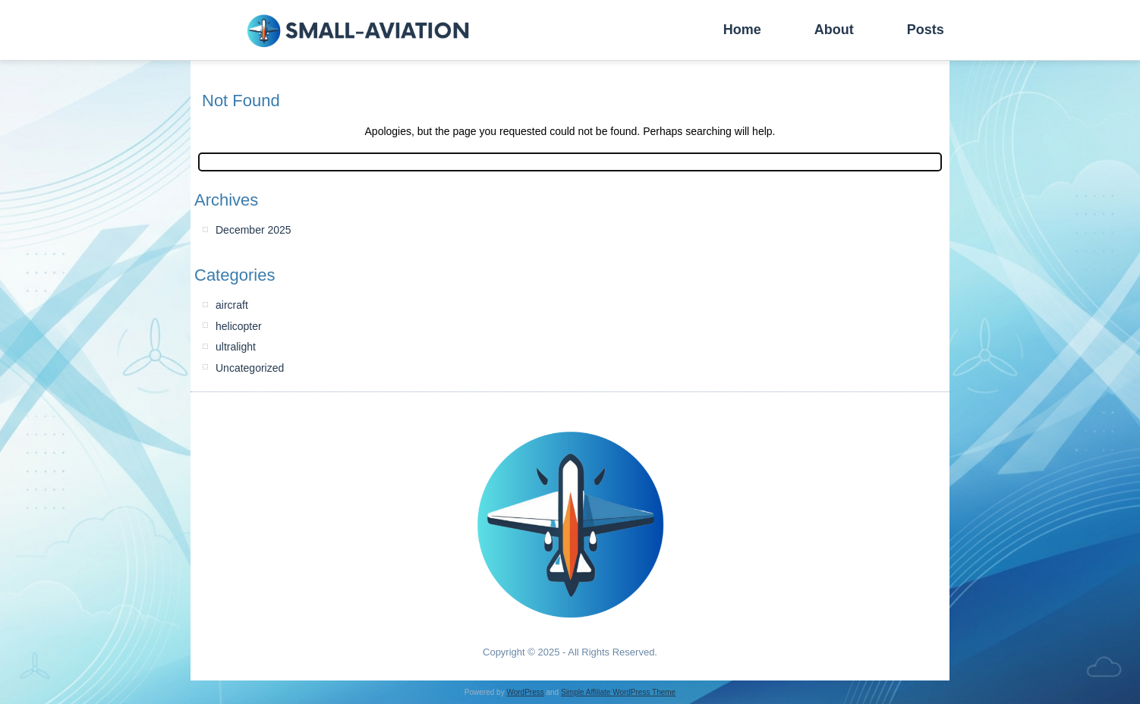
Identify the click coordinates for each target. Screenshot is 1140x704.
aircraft (232, 305)
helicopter (239, 326)
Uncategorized (250, 368)
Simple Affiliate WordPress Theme (618, 692)
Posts (925, 29)
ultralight (236, 347)
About (834, 29)
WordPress (524, 692)
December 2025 (253, 230)
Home (742, 29)
